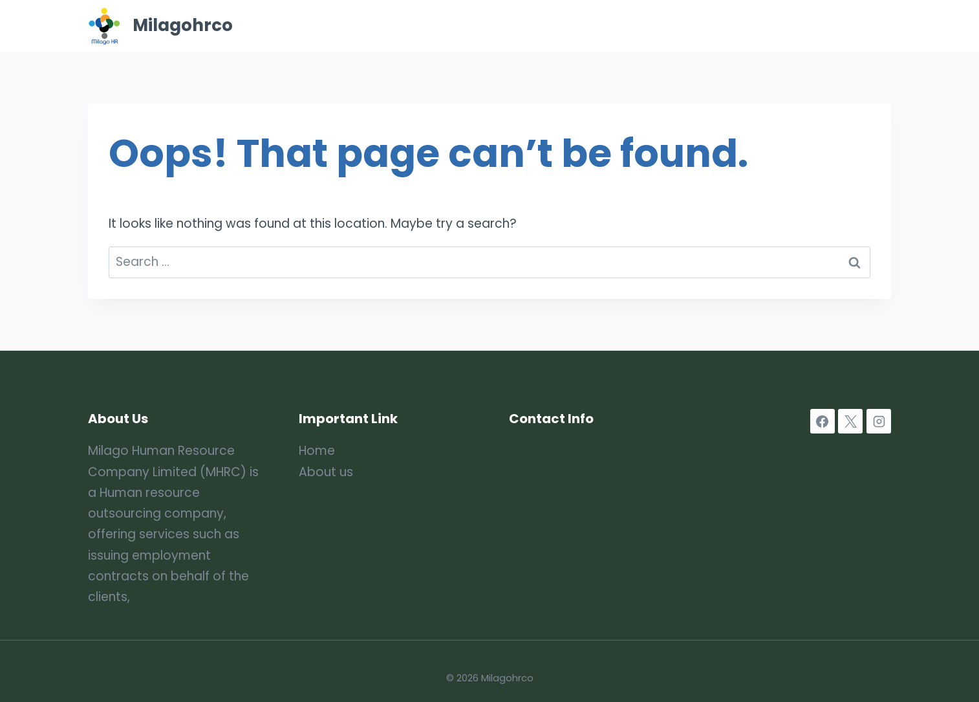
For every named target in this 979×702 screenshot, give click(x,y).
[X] (850, 421)
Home (489, 25)
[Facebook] (822, 421)
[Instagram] (878, 421)
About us (326, 472)
